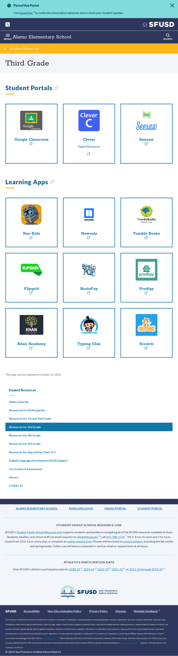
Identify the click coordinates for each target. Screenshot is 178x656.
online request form (79, 541)
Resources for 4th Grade (25, 435)
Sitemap (120, 611)
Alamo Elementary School (37, 508)
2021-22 (118, 569)
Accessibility (32, 611)
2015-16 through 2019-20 (147, 569)
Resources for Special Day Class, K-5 (32, 452)
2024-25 (75, 569)
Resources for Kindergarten (27, 410)
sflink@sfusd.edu (88, 537)
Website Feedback (147, 611)
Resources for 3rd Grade (25, 427)
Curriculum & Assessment (25, 469)
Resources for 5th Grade (25, 443)
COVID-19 (16, 485)
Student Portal (149, 508)
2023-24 (90, 569)
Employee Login (81, 508)
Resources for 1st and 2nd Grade (30, 418)
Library (13, 477)
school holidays (133, 541)
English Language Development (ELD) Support (38, 460)
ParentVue (27, 12)
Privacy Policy (98, 611)
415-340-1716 (116, 537)
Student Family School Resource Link (39, 532)
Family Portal (115, 508)
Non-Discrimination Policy (64, 611)
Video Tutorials (19, 401)
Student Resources (24, 49)
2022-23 (104, 569)
